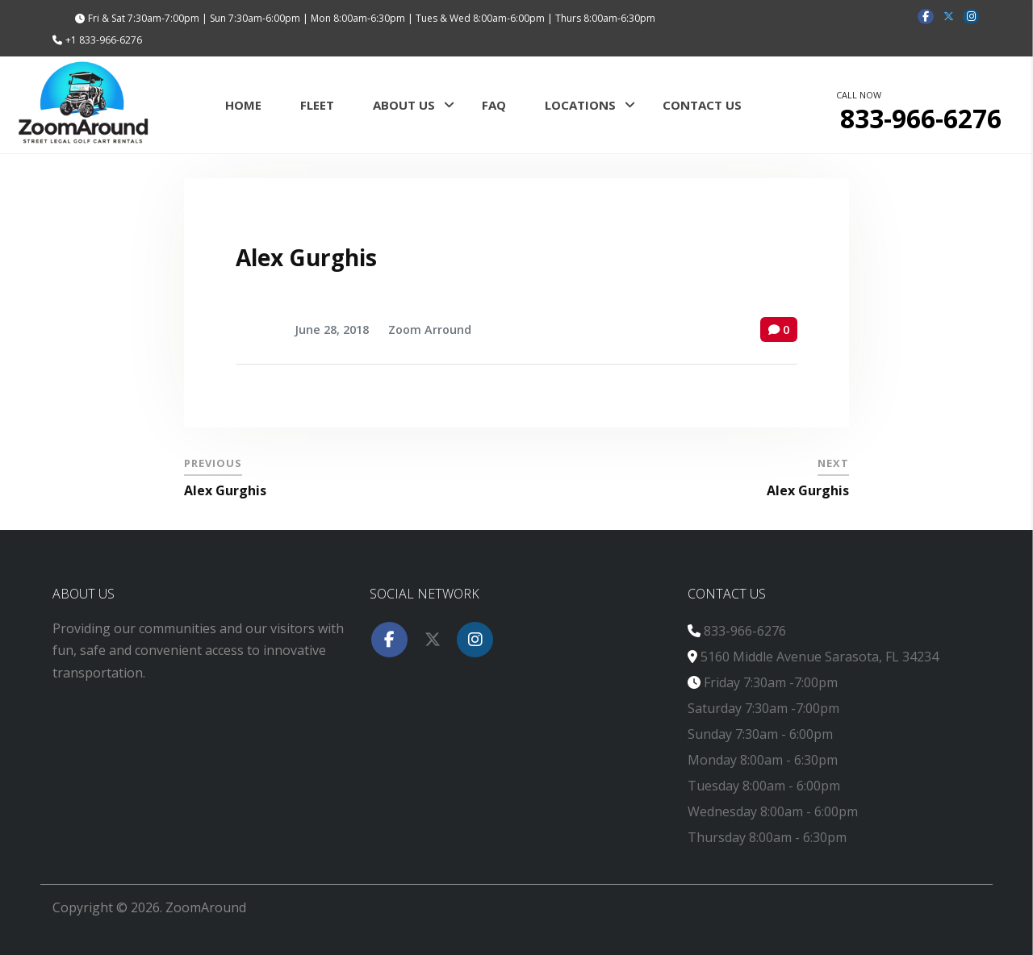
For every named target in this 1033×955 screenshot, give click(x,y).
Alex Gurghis (306, 257)
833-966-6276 (745, 631)
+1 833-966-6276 (103, 40)
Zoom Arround (429, 329)
